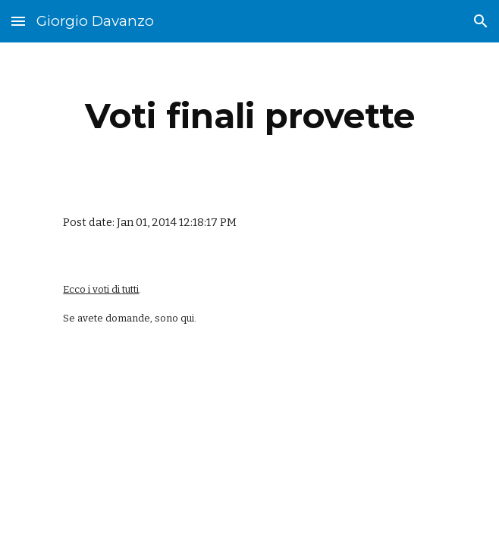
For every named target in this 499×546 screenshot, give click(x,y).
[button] (18, 21)
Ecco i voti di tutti (101, 289)
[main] (249, 116)
